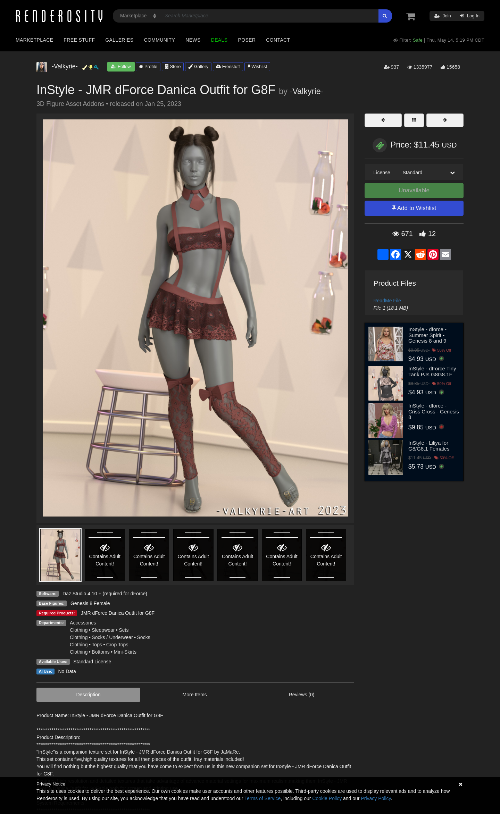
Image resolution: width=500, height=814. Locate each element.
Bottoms (100, 652)
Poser (247, 40)
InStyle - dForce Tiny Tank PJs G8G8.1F (432, 371)
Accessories (83, 623)
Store (173, 66)
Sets (123, 630)
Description (88, 694)
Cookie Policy (327, 798)
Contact (278, 40)
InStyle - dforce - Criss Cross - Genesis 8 (433, 411)
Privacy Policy (376, 798)
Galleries (119, 40)
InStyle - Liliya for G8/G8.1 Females (428, 446)
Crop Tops (117, 644)
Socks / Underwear (112, 637)
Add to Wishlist (414, 208)
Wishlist (257, 66)
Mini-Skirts (125, 652)
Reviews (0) (302, 694)
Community (159, 40)
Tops (97, 644)
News (192, 40)
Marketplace (34, 40)
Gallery (198, 66)
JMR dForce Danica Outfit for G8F (118, 613)
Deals (219, 40)
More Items (195, 694)
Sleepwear (103, 630)
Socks (143, 637)
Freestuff (228, 66)
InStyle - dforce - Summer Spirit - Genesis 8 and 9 (427, 335)
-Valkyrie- (306, 91)
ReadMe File (387, 300)
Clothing (79, 630)
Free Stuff (79, 40)
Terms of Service (262, 798)
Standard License (92, 661)
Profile (148, 66)
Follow (121, 66)
